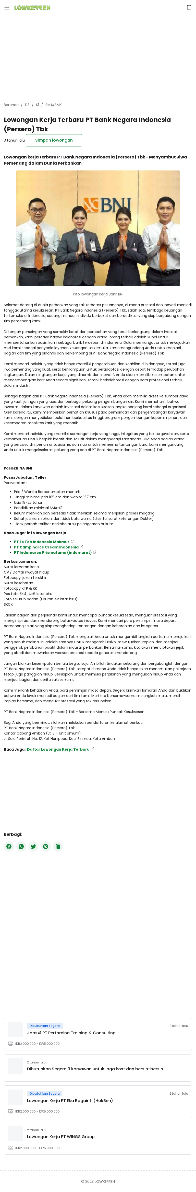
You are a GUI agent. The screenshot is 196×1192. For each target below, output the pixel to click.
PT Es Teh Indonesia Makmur (41, 541)
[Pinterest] (46, 846)
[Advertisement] (98, 59)
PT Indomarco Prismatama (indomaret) (53, 552)
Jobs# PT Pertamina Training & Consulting (71, 1033)
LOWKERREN (105, 1181)
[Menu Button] (7, 8)
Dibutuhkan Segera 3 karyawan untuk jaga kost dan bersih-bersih (95, 1069)
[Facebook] (9, 846)
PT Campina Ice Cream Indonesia (46, 547)
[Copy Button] (58, 846)
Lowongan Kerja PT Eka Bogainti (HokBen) (70, 1101)
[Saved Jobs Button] (189, 8)
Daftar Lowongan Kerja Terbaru (58, 749)
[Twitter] (33, 846)
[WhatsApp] (21, 846)
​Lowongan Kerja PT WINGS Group (61, 1137)
